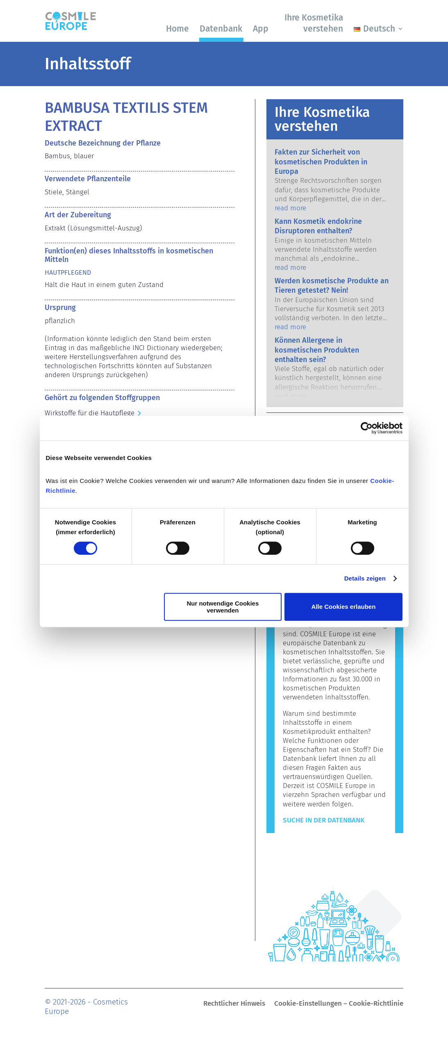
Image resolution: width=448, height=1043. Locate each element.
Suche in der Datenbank (323, 820)
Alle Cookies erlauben (344, 606)
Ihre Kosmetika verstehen (313, 23)
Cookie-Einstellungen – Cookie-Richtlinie (338, 1004)
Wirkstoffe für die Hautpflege (89, 413)
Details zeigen (365, 578)
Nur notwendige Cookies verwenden (222, 607)
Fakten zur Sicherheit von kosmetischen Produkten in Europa (321, 162)
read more (290, 208)
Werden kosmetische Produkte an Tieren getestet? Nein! (332, 285)
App (260, 28)
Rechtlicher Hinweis (234, 1004)
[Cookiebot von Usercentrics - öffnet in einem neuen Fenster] (367, 428)
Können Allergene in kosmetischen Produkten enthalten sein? (317, 350)
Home (177, 28)
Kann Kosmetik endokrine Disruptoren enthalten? (318, 226)
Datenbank (221, 28)
